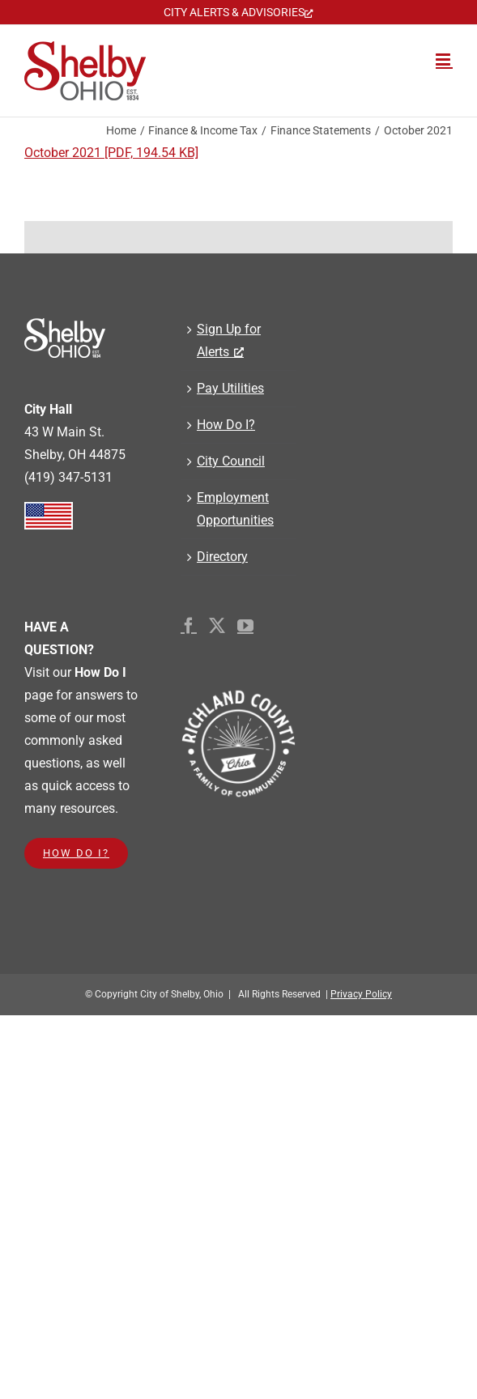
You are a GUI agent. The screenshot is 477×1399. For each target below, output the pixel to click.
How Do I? (226, 424)
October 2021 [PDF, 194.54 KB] (111, 152)
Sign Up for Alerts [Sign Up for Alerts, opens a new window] (229, 340)
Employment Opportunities (235, 509)
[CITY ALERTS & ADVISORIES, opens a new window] (238, 12)
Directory (222, 556)
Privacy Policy (361, 994)
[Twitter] (217, 626)
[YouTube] (245, 626)
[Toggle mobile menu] (444, 59)
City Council (231, 461)
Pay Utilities (230, 388)
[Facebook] (189, 626)
